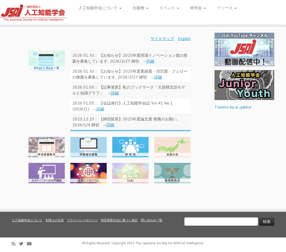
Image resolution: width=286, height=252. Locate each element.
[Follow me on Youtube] (31, 244)
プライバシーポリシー (82, 220)
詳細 (150, 61)
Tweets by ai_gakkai (232, 107)
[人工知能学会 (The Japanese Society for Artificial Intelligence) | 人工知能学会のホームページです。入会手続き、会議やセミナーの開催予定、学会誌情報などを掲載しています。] (33, 12)
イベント (169, 8)
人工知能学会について (99, 8)
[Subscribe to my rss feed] (15, 244)
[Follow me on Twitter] (23, 244)
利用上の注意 (55, 220)
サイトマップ (162, 38)
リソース (227, 8)
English (184, 38)
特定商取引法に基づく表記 (119, 220)
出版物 (140, 8)
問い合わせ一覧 (151, 220)
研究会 (198, 8)
